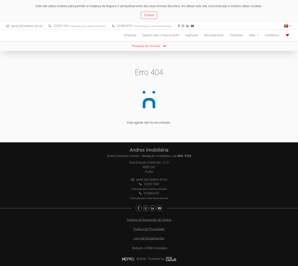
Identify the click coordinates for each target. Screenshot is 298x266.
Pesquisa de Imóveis (149, 46)
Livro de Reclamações (149, 238)
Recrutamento (214, 35)
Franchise (236, 35)
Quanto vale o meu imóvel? (160, 35)
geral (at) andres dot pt (26, 26)
